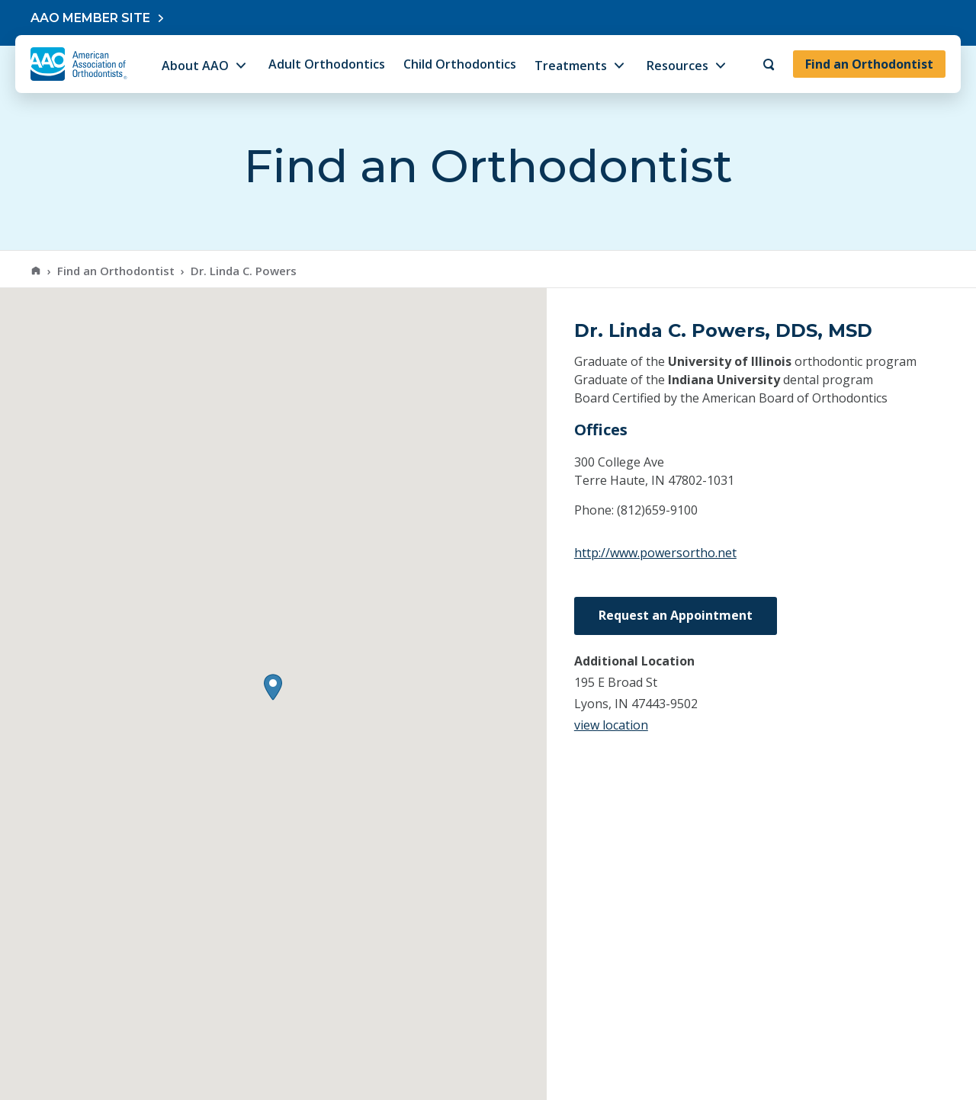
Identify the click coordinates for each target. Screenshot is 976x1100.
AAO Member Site (90, 18)
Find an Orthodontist (869, 64)
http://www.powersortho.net (655, 552)
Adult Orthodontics (326, 64)
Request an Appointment (676, 615)
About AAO (195, 65)
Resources (677, 65)
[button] (273, 687)
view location (611, 725)
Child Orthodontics (459, 64)
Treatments (571, 65)
